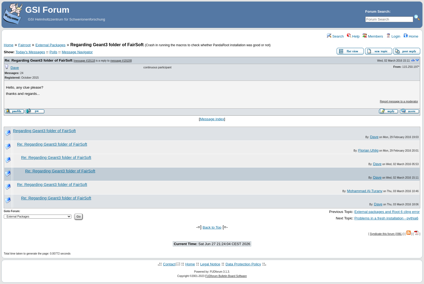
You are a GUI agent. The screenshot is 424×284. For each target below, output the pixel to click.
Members (373, 36)
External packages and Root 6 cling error (387, 212)
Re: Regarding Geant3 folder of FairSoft (38, 60)
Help (353, 36)
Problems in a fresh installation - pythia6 (386, 218)
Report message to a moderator (399, 101)
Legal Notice (210, 264)
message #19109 (120, 60)
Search (335, 36)
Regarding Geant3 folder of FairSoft (44, 131)
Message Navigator (77, 52)
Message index (212, 119)
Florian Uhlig (368, 150)
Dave (15, 68)
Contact (169, 264)
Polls (53, 52)
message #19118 (84, 60)
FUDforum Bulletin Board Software (226, 276)
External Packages (50, 45)
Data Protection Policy (243, 264)
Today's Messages (30, 52)
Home (410, 36)
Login (393, 36)
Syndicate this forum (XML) (386, 233)
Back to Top (212, 227)
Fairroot (24, 45)
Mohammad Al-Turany (365, 191)
